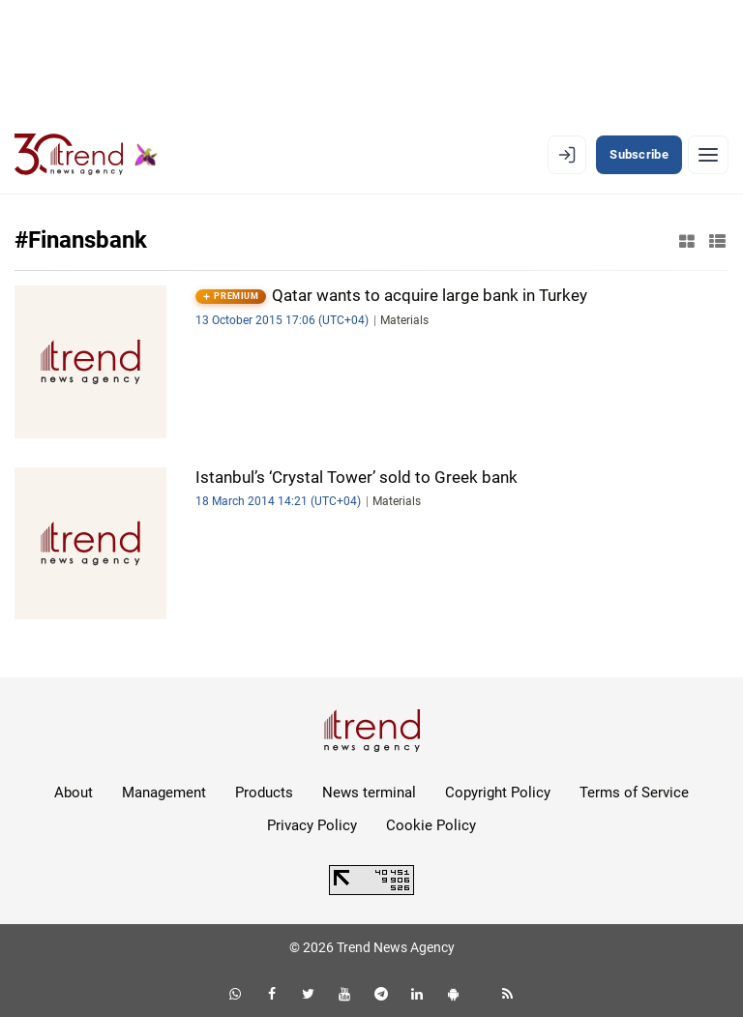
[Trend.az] (86, 155)
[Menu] (708, 154)
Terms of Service (634, 792)
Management (164, 792)
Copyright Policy (497, 792)
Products (264, 792)
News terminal (369, 792)
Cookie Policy (431, 825)
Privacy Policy (312, 825)
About (73, 792)
